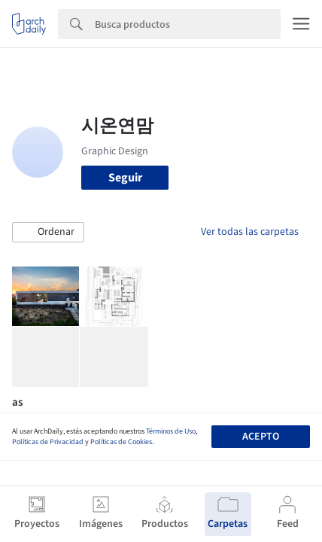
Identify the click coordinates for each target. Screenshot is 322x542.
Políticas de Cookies (121, 442)
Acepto (260, 436)
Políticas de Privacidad (48, 442)
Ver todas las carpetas (250, 231)
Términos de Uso (171, 431)
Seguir (125, 177)
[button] (48, 232)
